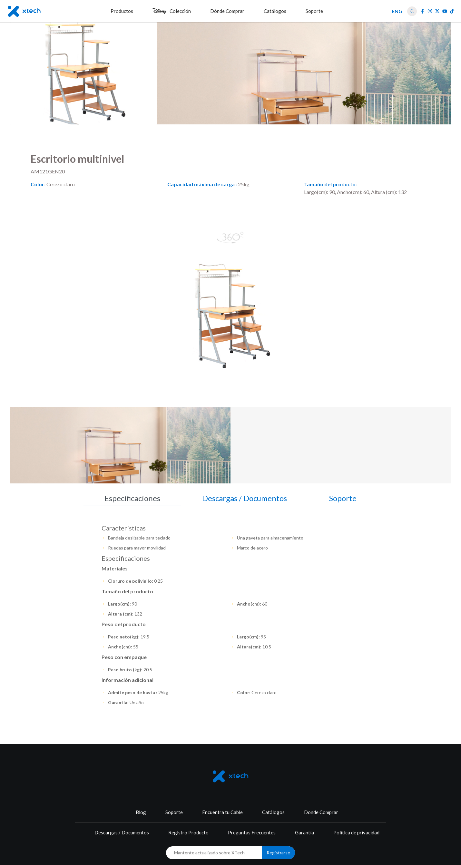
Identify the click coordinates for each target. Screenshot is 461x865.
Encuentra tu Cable (222, 812)
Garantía (304, 832)
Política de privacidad (356, 832)
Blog (141, 812)
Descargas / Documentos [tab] (244, 498)
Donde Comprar (321, 812)
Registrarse (278, 852)
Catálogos (273, 812)
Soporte (174, 812)
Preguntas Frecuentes (252, 832)
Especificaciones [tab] (132, 498)
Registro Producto (188, 832)
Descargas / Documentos (121, 832)
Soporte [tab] (343, 498)
